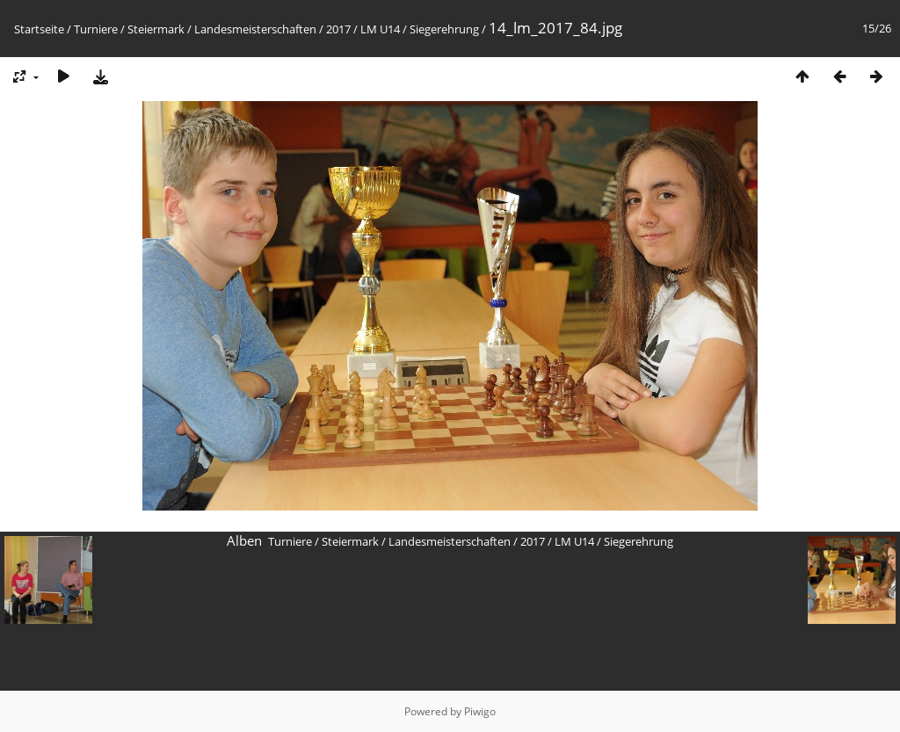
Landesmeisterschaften (255, 29)
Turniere (96, 29)
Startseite (39, 29)
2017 (338, 29)
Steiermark (156, 29)
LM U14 (380, 29)
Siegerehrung (444, 29)
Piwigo (480, 711)
